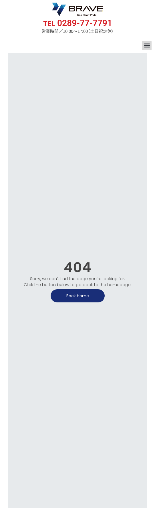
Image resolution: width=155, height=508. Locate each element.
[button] (147, 45)
